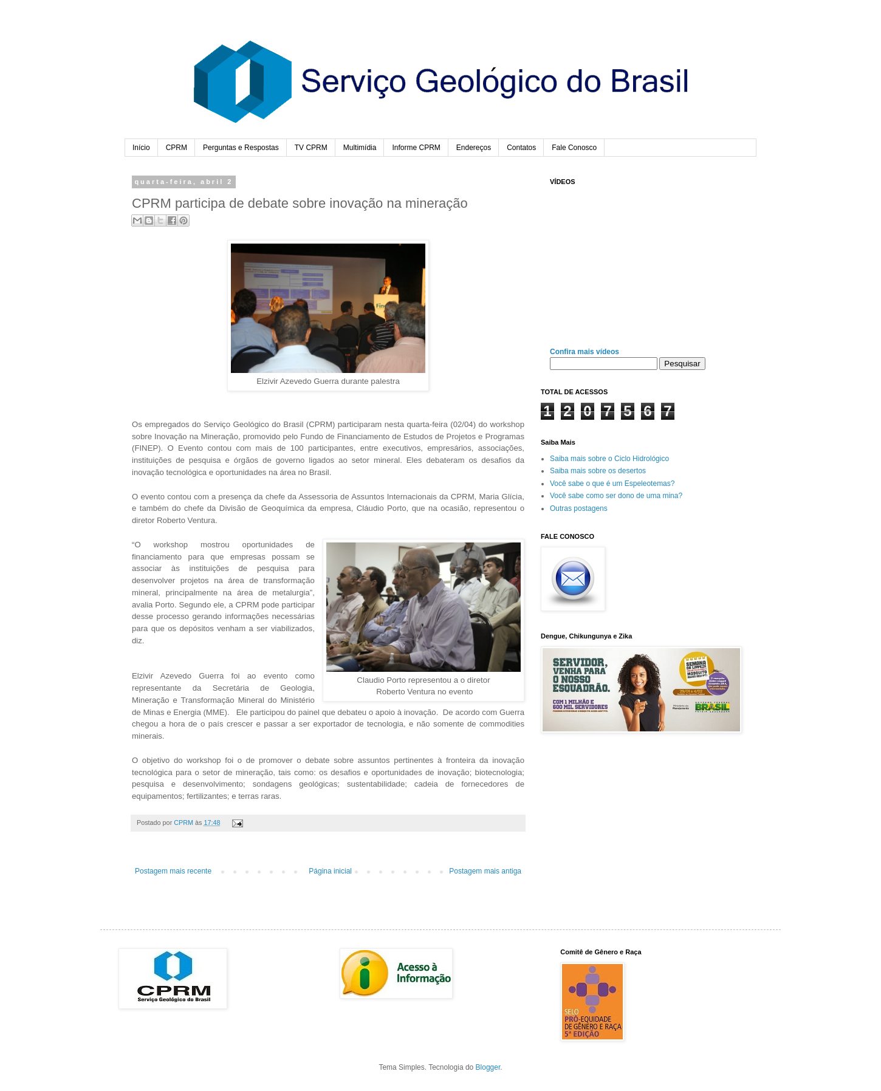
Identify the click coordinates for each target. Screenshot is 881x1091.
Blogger (488, 1067)
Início (141, 147)
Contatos (521, 147)
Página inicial (330, 871)
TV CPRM (311, 147)
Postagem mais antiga (485, 871)
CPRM (176, 147)
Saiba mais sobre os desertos (598, 471)
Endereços (473, 147)
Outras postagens (579, 508)
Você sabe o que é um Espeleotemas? (612, 483)
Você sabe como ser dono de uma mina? (616, 495)
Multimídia (360, 147)
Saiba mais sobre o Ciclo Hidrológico (609, 458)
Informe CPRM (416, 147)
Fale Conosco (574, 147)
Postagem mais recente (173, 871)
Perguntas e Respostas (241, 147)
